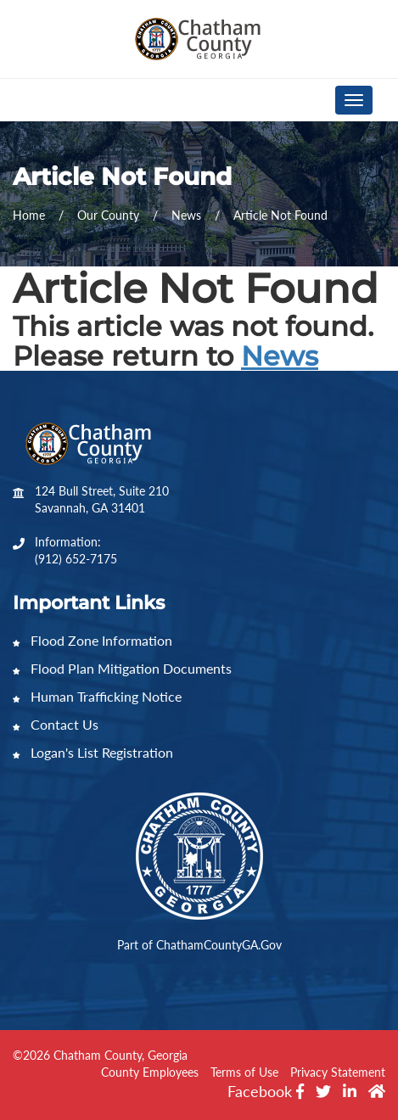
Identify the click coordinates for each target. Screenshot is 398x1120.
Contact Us (55, 724)
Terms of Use (244, 1072)
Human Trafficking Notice (97, 696)
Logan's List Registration (93, 752)
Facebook (265, 1091)
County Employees (150, 1072)
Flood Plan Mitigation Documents (122, 668)
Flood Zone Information (92, 640)
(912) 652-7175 (76, 559)
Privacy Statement (337, 1072)
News (279, 355)
